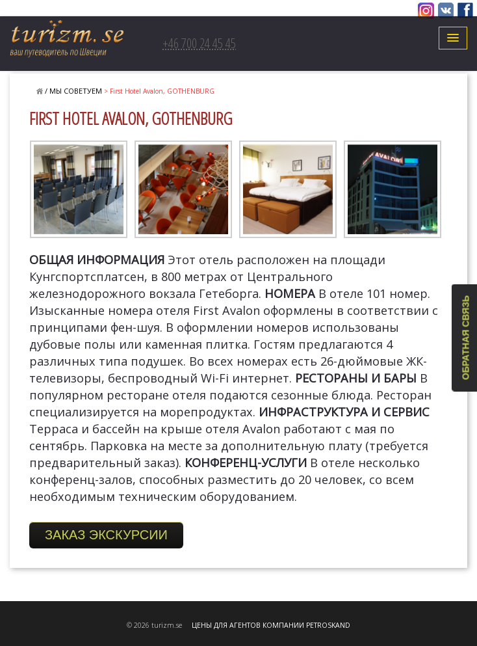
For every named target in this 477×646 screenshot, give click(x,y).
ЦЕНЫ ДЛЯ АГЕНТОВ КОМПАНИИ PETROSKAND (271, 625)
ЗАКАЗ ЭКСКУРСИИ (106, 535)
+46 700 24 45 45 (199, 43)
